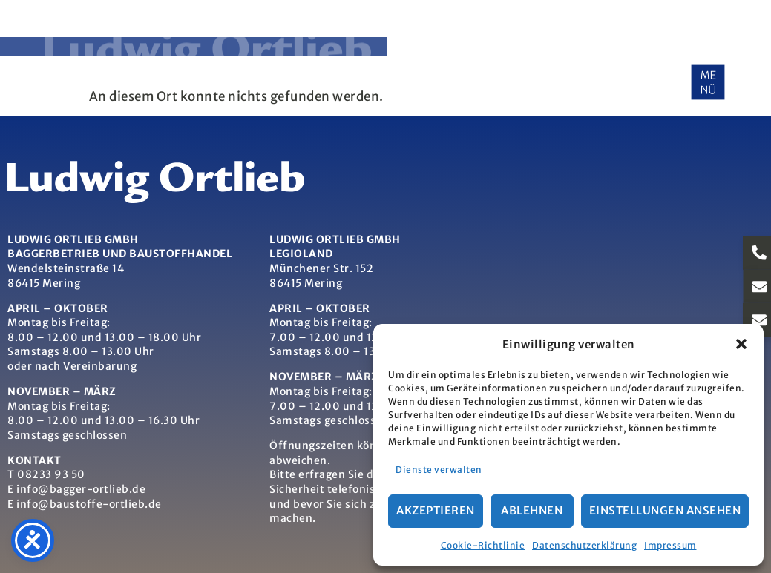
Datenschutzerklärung (584, 545)
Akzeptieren (435, 510)
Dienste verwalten (439, 469)
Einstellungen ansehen (665, 510)
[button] (741, 344)
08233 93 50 (51, 474)
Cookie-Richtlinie (483, 545)
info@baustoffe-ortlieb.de (89, 504)
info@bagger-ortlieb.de (80, 489)
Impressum (670, 545)
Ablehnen (531, 510)
